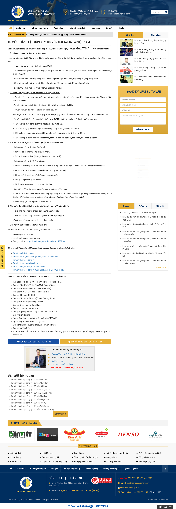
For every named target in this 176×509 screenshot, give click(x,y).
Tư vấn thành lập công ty (23, 260)
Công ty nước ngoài (49, 457)
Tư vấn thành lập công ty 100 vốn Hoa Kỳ (28, 403)
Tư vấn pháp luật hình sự (23, 253)
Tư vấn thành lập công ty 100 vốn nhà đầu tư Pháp (32, 409)
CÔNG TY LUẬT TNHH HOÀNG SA (68, 354)
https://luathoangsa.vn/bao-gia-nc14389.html (47, 241)
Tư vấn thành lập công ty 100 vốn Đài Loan (29, 386)
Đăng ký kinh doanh (140, 167)
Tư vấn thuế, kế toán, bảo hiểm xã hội (29, 266)
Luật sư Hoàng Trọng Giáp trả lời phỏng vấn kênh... (150, 69)
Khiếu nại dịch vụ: (128, 492)
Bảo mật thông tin (38, 469)
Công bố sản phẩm (145, 457)
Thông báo (156, 35)
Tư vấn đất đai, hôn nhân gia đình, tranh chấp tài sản (35, 257)
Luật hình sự (46, 453)
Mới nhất (165, 231)
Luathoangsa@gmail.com (119, 14)
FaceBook (163, 500)
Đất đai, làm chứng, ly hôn (116, 453)
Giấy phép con (138, 178)
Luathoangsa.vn (132, 488)
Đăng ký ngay (143, 129)
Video (130, 35)
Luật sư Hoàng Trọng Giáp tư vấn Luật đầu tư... (150, 59)
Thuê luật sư (14, 461)
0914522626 (146, 478)
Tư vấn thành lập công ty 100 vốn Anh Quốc (30, 406)
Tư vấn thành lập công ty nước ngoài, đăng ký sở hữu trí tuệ (38, 270)
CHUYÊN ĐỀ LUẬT (16, 34)
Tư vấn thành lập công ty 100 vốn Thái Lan (29, 396)
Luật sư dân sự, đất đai (140, 156)
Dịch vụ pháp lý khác (37, 34)
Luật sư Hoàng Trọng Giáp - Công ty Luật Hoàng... (150, 41)
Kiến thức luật (15, 453)
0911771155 (113, 11)
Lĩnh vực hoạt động (39, 28)
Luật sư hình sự (138, 151)
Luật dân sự (78, 453)
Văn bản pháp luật (78, 28)
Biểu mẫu (95, 28)
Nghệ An (64, 490)
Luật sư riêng (138, 172)
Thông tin (162, 231)
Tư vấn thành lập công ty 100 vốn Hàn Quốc (29, 380)
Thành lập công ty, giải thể (148, 453)
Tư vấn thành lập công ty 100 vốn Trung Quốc (30, 389)
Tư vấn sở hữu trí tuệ (140, 188)
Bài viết (109, 28)
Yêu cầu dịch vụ (91, 469)
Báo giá (54, 469)
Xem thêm (60, 414)
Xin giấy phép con (113, 461)
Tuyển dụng (58, 28)
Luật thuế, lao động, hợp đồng (53, 461)
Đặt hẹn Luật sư (131, 469)
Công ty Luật (110, 457)
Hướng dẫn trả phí (111, 469)
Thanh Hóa (74, 490)
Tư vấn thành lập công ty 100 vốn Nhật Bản (29, 383)
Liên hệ (121, 28)
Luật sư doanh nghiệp (140, 162)
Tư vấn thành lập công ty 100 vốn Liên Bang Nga (31, 393)
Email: (123, 483)
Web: (122, 488)
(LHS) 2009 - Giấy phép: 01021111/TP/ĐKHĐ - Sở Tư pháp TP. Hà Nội (33, 500)
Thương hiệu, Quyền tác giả (85, 457)
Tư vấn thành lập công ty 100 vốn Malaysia (67, 34)
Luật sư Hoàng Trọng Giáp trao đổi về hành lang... (150, 78)
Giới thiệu (20, 28)
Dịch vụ (159, 231)
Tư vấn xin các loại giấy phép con (27, 263)
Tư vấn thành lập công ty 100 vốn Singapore (30, 399)
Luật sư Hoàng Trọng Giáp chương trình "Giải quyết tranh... (150, 50)
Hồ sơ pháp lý (14, 457)
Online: (152, 500)
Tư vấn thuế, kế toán (140, 183)
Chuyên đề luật (88, 446)
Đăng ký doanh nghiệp (82, 461)
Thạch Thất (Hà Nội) (90, 490)
